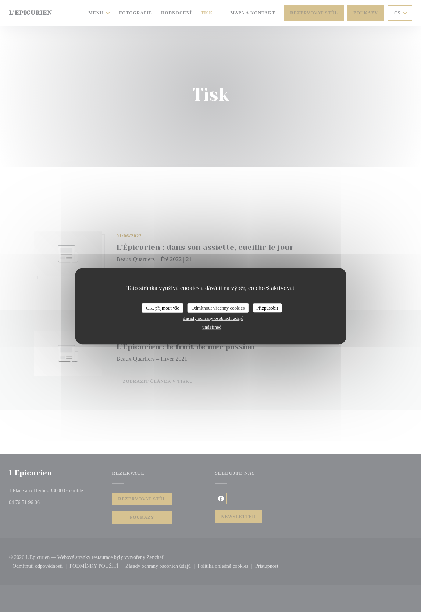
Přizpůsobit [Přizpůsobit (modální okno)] (267, 308)
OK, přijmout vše (162, 308)
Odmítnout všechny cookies (218, 308)
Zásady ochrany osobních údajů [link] (213, 318)
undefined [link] (211, 327)
